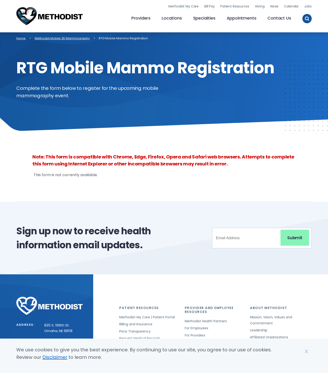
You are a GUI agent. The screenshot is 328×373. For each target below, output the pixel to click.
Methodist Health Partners (206, 320)
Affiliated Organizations (269, 336)
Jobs (307, 5)
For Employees (196, 327)
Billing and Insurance (135, 323)
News (274, 5)
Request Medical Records (139, 337)
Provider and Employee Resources (209, 309)
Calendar (291, 5)
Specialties (204, 17)
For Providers (195, 334)
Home (21, 37)
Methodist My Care (183, 5)
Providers (140, 17)
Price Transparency (135, 330)
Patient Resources (234, 5)
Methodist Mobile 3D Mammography (62, 37)
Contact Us (279, 17)
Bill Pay (209, 5)
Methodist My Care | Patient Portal (147, 316)
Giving (260, 5)
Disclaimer (54, 357)
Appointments (241, 17)
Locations (172, 17)
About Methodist (268, 307)
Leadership (258, 329)
